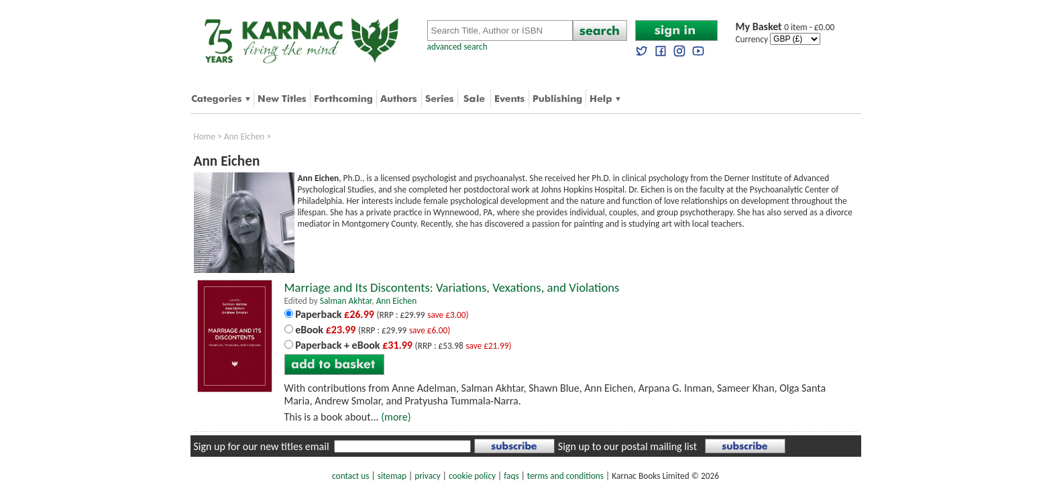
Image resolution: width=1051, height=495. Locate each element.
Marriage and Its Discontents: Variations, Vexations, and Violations (452, 287)
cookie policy (472, 476)
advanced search (457, 46)
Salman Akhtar (346, 301)
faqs (511, 476)
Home (205, 136)
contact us (350, 476)
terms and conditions (565, 476)
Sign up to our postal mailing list (627, 446)
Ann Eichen (244, 136)
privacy (427, 476)
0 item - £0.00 (785, 27)
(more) (395, 416)
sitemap (392, 476)
